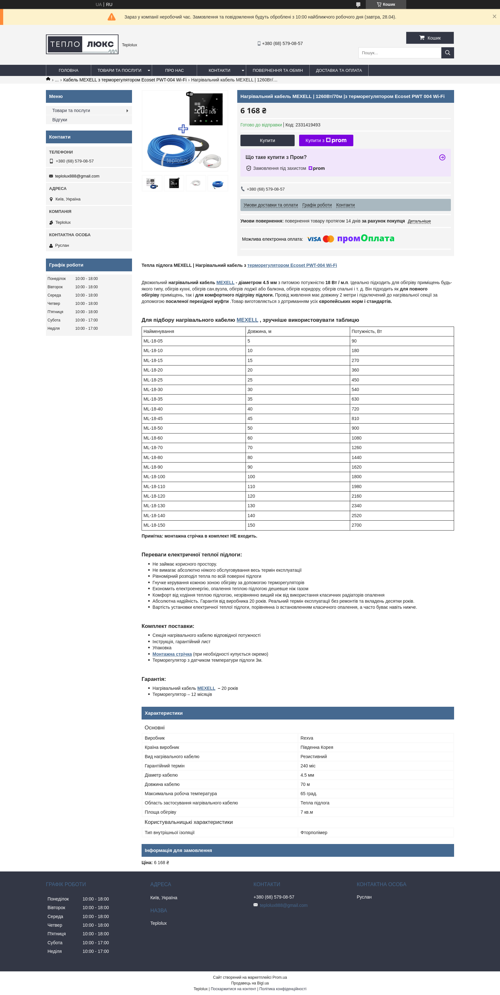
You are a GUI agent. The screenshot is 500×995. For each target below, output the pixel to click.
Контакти (219, 70)
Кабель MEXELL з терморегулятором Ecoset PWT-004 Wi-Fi (125, 79)
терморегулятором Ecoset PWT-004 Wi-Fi (292, 265)
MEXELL (226, 282)
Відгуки (59, 119)
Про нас (174, 70)
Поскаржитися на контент (233, 989)
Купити (267, 140)
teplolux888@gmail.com (77, 176)
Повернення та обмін (278, 70)
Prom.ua (280, 977)
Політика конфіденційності (282, 989)
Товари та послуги (119, 70)
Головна (68, 70)
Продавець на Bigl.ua (250, 983)
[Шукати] (447, 52)
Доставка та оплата (339, 70)
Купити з (326, 140)
